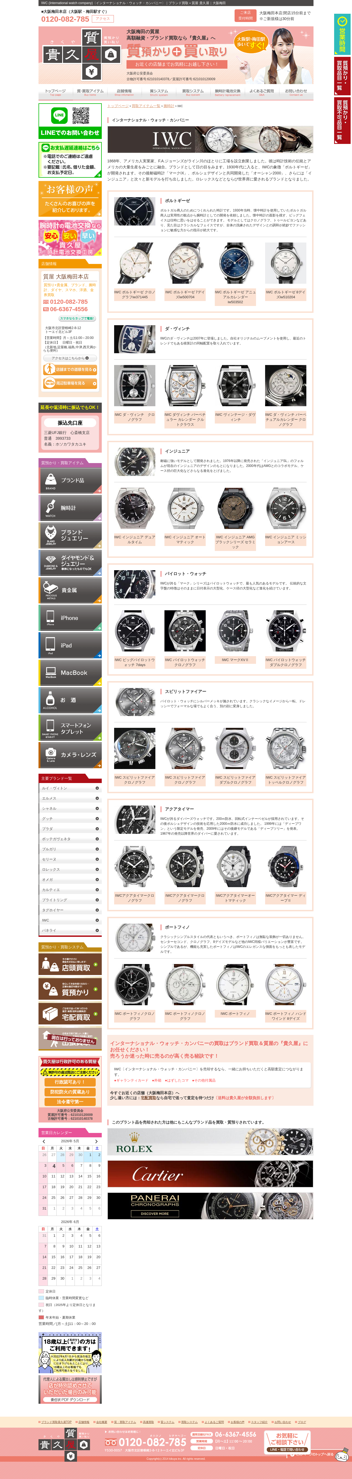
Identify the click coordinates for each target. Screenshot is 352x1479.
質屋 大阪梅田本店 (62, 276)
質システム (167, 1420)
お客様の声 (237, 1420)
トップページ (115, 105)
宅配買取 (148, 1097)
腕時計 (156, 105)
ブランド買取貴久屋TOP (56, 1420)
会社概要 (101, 1420)
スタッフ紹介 (259, 1420)
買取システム (189, 1420)
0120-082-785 (69, 300)
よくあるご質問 (214, 1420)
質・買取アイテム (125, 1420)
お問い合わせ (282, 1420)
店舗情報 (83, 1420)
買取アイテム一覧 (138, 105)
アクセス (103, 18)
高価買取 (148, 1420)
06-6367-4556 (69, 308)
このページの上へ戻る (317, 1412)
